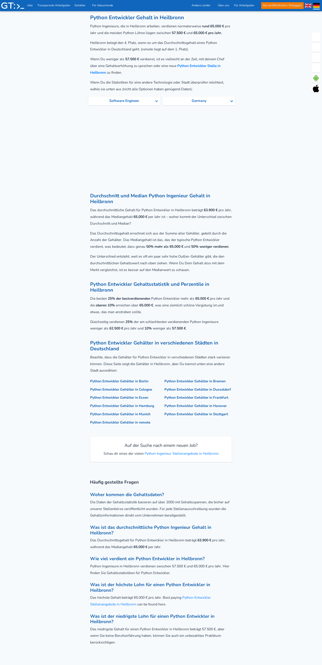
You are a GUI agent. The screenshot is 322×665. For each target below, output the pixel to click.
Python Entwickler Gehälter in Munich (120, 414)
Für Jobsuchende (104, 5)
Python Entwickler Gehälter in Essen (119, 397)
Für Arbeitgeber (245, 5)
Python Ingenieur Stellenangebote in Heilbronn (181, 453)
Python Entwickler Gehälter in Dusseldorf (197, 389)
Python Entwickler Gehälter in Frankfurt (196, 397)
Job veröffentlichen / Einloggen (282, 5)
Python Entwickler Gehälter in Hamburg (122, 405)
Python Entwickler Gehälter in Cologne (121, 389)
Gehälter (81, 5)
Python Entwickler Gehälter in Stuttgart (196, 414)
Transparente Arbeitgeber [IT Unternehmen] (54, 5)
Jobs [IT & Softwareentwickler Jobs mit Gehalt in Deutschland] (30, 5)
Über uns (223, 5)
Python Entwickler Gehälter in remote (120, 422)
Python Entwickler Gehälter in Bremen (195, 381)
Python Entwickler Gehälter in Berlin (119, 381)
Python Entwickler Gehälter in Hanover (195, 405)
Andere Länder (202, 5)
